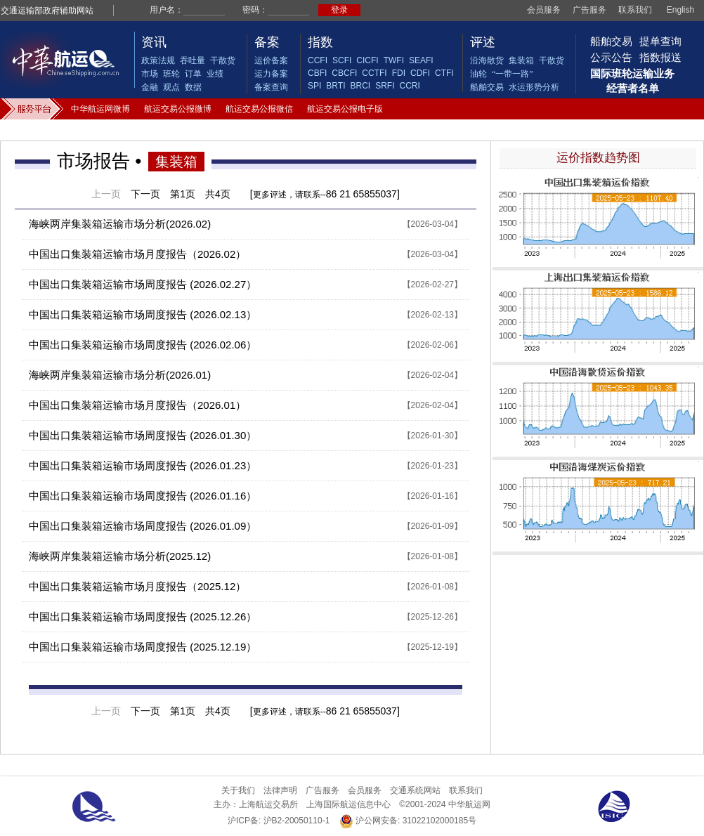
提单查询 (660, 41)
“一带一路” (512, 74)
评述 (482, 42)
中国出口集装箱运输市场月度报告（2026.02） (137, 254)
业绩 (215, 74)
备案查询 (271, 87)
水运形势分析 (534, 87)
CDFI (420, 73)
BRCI (360, 86)
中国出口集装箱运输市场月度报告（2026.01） (137, 405)
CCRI (409, 86)
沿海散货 (487, 60)
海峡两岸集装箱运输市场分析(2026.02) (120, 224)
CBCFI (344, 73)
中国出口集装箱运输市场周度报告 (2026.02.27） (142, 284)
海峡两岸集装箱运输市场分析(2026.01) (120, 375)
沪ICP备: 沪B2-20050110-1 (279, 820)
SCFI (341, 60)
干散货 (222, 60)
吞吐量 (192, 60)
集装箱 (521, 60)
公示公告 (611, 57)
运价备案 (271, 60)
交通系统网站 (415, 790)
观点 (171, 87)
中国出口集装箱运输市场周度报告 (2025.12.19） (142, 647)
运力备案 (271, 74)
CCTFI (374, 73)
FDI (398, 73)
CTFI (444, 73)
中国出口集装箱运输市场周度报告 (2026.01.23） (142, 465)
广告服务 (589, 10)
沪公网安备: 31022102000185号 (407, 821)
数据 (193, 87)
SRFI (384, 86)
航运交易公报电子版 (345, 109)
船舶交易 (487, 87)
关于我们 (238, 790)
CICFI (367, 60)
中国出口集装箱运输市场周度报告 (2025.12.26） (142, 616)
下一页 (145, 194)
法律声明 (280, 790)
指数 (320, 42)
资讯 (154, 42)
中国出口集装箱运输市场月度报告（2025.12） (137, 586)
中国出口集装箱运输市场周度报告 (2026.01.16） (142, 496)
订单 (193, 74)
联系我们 (635, 10)
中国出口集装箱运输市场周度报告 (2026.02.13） (142, 314)
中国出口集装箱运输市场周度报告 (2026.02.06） (142, 345)
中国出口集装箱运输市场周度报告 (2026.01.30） (142, 435)
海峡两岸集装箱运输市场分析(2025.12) (120, 556)
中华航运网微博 (100, 109)
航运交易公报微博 (177, 109)
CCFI (317, 60)
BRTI (335, 86)
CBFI (317, 73)
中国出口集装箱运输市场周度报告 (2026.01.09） (142, 526)
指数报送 (660, 57)
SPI (314, 86)
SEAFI (421, 60)
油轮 (478, 74)
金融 (149, 87)
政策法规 (158, 60)
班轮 (171, 74)
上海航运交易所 (268, 804)
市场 (149, 74)
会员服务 (544, 10)
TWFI (394, 60)
